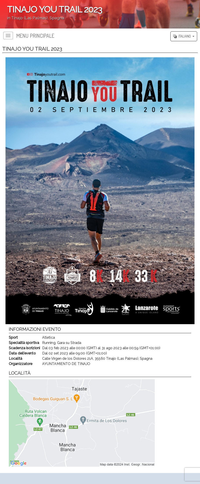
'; (100, 14)
